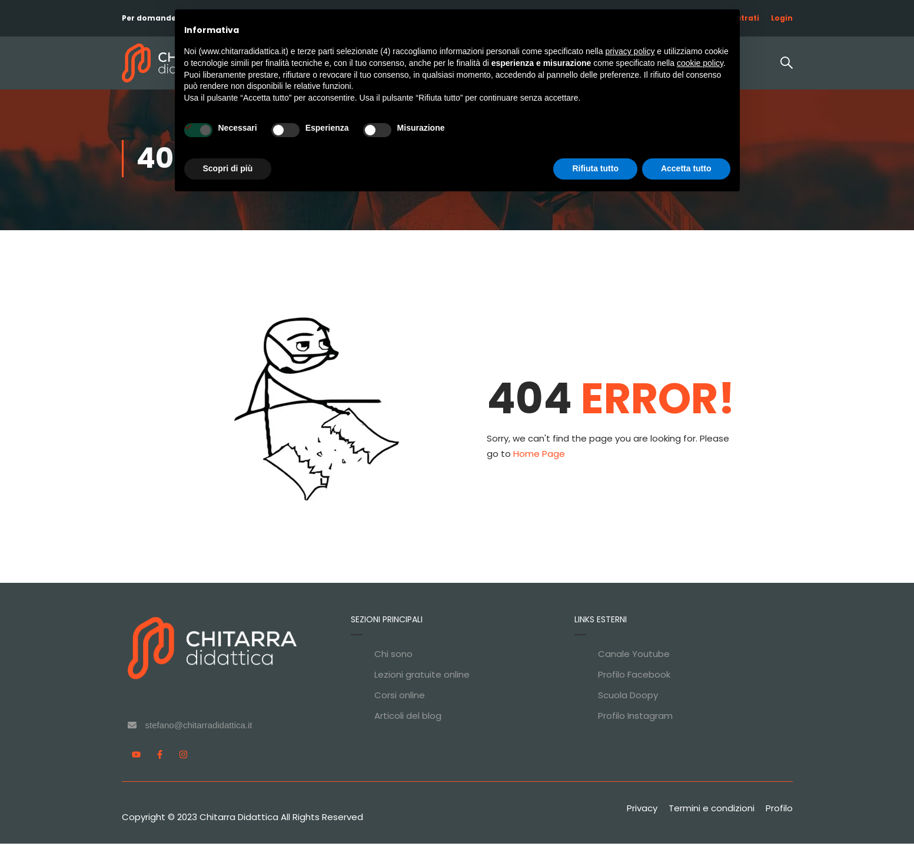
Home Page (539, 456)
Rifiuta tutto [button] (595, 168)
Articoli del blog (407, 718)
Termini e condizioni (712, 810)
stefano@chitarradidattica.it (198, 727)
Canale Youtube (634, 656)
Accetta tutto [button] (686, 168)
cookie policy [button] (700, 63)
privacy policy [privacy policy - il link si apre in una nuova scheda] (629, 51)
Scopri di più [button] (228, 168)
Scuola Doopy (628, 697)
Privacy (642, 810)
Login (782, 18)
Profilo (779, 810)
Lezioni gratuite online (422, 677)
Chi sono (393, 656)
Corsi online (399, 697)
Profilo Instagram (635, 718)
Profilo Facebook (634, 677)
